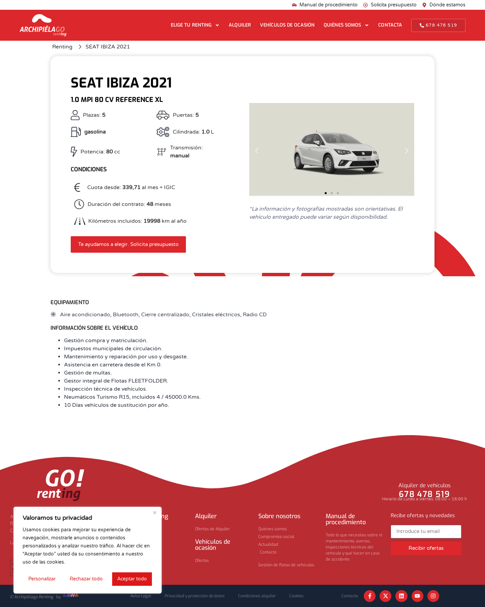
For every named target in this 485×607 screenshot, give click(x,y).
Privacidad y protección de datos (195, 596)
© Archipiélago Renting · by (44, 597)
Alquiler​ (206, 516)
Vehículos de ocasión (287, 25)
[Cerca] (155, 512)
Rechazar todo (86, 579)
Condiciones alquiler (257, 596)
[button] (257, 150)
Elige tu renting (195, 25)
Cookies (296, 596)
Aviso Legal (140, 596)
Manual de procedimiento (346, 519)
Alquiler (240, 25)
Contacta (390, 25)
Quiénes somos (346, 25)
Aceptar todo (132, 579)
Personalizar (42, 579)
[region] (87, 550)
